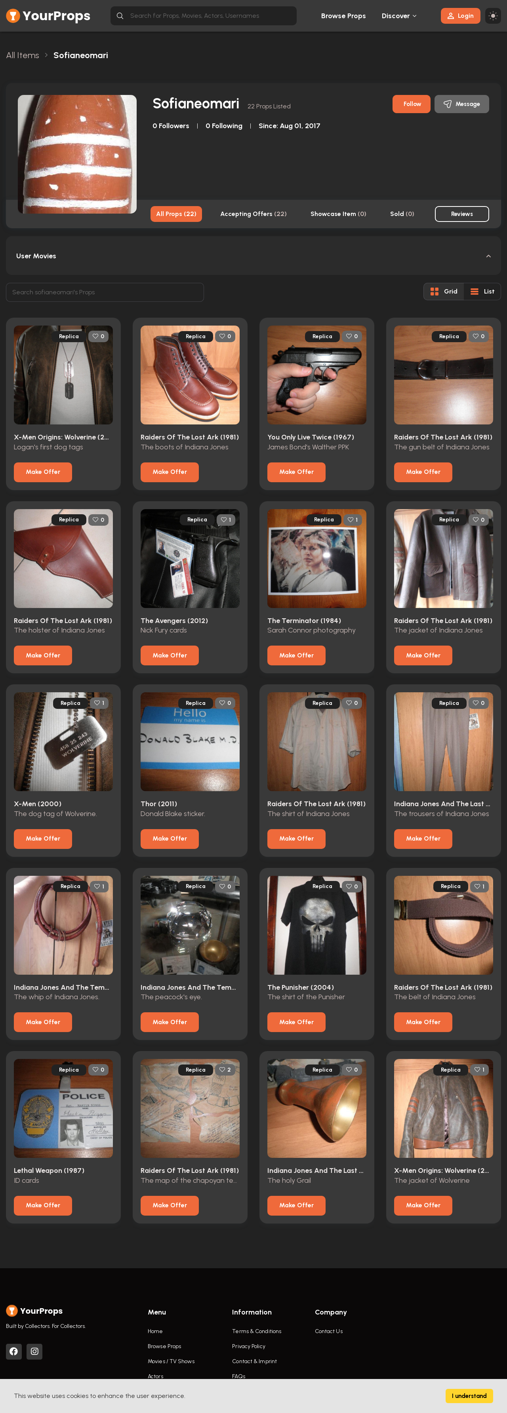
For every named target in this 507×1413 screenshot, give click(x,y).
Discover (396, 15)
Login (461, 15)
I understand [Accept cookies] (469, 1396)
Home (155, 1331)
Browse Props (343, 15)
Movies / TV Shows (171, 1361)
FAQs (238, 1376)
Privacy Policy (248, 1346)
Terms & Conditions (256, 1331)
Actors (155, 1376)
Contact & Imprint (254, 1361)
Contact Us (329, 1331)
